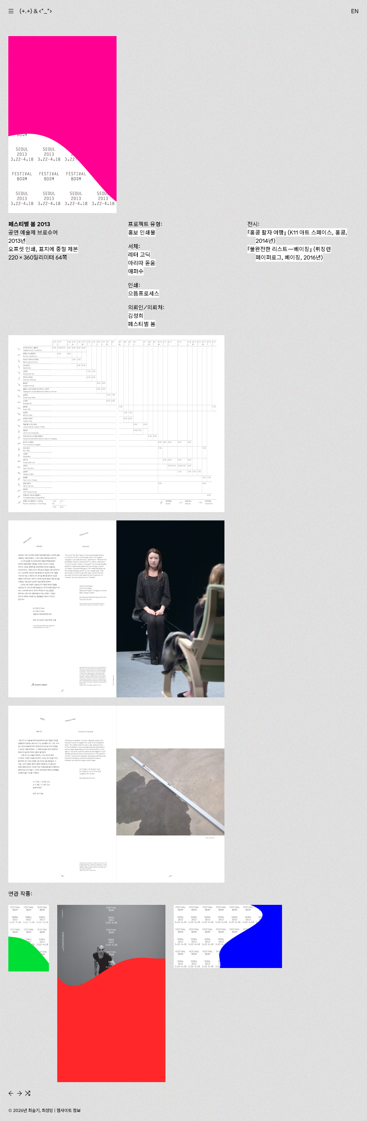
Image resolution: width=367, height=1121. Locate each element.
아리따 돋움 (141, 263)
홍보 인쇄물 (141, 232)
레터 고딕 (139, 254)
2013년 (17, 240)
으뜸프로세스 (143, 293)
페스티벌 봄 (141, 324)
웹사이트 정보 (68, 1110)
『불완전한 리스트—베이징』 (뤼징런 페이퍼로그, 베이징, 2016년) (289, 253)
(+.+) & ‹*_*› (35, 11)
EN (355, 11)
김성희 (136, 315)
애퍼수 (136, 271)
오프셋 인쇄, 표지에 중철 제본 (43, 249)
